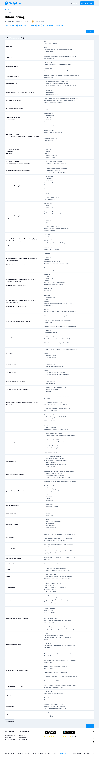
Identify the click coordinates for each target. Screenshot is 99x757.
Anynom (36, 21)
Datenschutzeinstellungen (44, 753)
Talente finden (22, 735)
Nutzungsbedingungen (10, 753)
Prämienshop (8, 737)
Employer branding (23, 737)
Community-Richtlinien (10, 739)
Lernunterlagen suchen (10, 735)
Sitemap (54, 753)
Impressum (27, 753)
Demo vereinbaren (23, 739)
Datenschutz (20, 753)
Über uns (34, 753)
